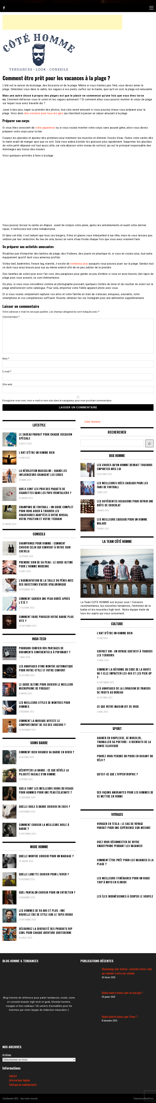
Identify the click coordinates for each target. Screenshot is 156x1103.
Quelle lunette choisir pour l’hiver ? (120, 1017)
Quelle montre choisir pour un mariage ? (122, 993)
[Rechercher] (149, 443)
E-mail (6, 371)
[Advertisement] (62, 22)
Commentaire (11, 317)
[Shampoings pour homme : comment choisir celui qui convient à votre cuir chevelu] (89, 977)
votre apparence (45, 127)
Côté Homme (92, 421)
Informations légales (19, 1080)
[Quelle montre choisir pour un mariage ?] (89, 1001)
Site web (7, 384)
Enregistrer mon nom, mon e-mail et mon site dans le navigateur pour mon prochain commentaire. (57, 400)
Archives (6, 1055)
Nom (6, 358)
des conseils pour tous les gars (43, 113)
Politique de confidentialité (23, 1085)
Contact (13, 1076)
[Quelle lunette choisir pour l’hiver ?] (89, 1025)
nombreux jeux (79, 263)
